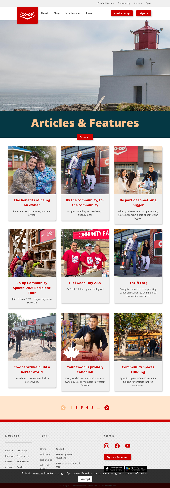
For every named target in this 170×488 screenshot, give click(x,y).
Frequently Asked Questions (64, 456)
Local (89, 13)
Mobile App (45, 454)
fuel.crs (8, 461)
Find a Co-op (121, 13)
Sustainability (124, 3)
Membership (72, 13)
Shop (57, 13)
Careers (138, 3)
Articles (20, 467)
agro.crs (9, 467)
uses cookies (41, 473)
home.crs (9, 456)
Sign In (143, 13)
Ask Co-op (22, 450)
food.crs (9, 450)
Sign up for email (117, 457)
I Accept (85, 479)
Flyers (148, 3)
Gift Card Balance (105, 3)
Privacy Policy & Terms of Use (68, 465)
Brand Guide (23, 461)
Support (60, 449)
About (44, 13)
